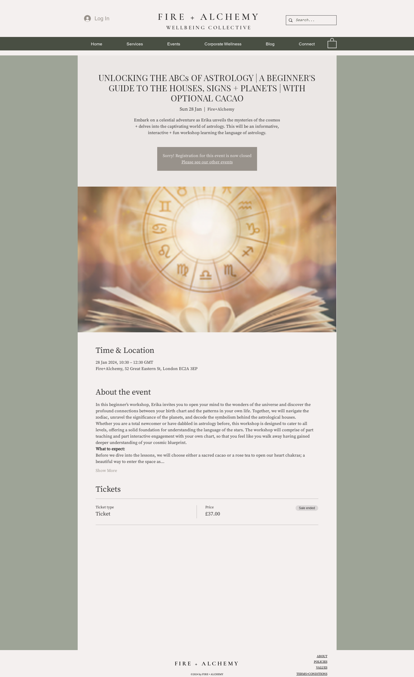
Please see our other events (207, 162)
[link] (332, 42)
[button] (134, 44)
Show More (106, 470)
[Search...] (310, 20)
